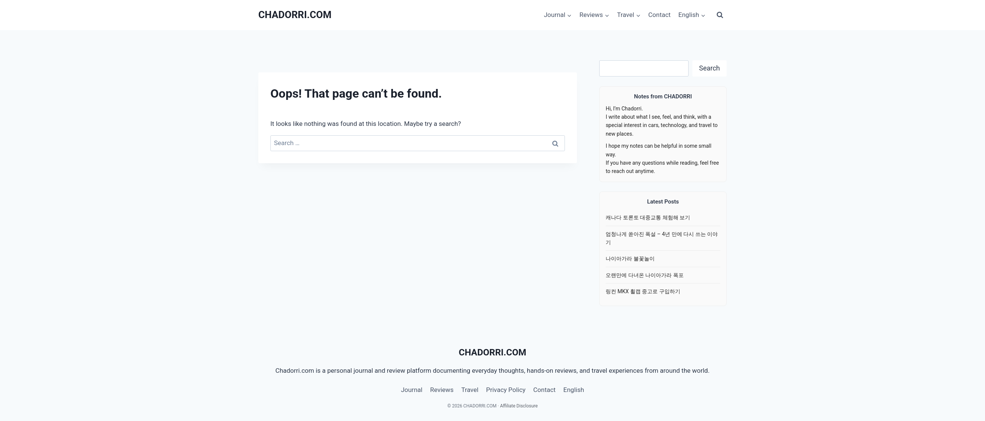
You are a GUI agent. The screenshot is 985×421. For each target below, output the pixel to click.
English (573, 389)
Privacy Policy (506, 389)
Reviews (442, 389)
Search (709, 68)
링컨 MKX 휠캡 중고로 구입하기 (643, 291)
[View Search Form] (720, 15)
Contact (659, 14)
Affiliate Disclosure (519, 406)
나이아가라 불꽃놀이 (630, 259)
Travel (469, 389)
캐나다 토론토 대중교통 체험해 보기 (648, 217)
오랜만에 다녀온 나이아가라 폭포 (644, 275)
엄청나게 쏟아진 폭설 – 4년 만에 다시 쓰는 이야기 (662, 238)
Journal (411, 389)
